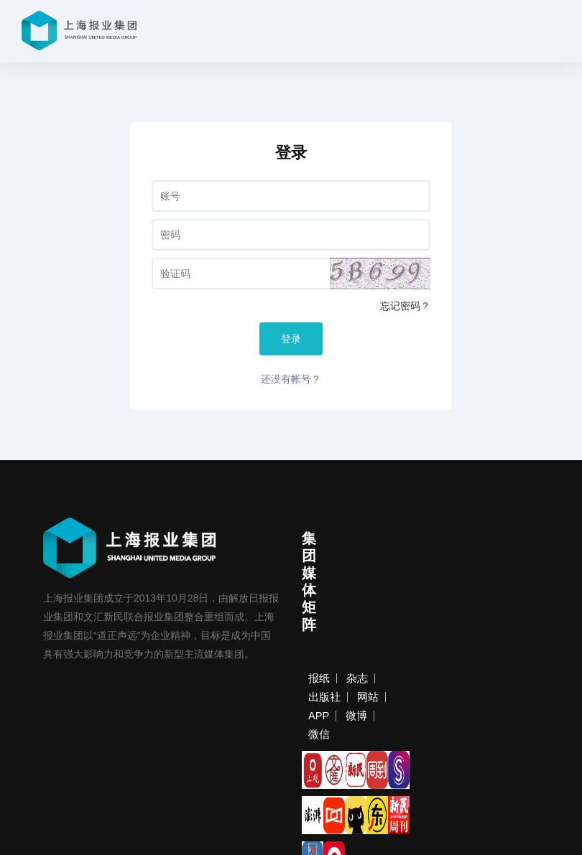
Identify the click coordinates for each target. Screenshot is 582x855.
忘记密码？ (405, 306)
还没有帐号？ (291, 379)
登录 (291, 339)
